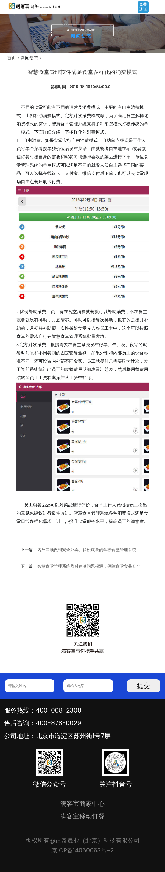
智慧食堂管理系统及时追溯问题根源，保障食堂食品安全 (88, 566)
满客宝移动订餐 (82, 816)
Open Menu (158, 7)
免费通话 (143, 7)
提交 (143, 685)
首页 (11, 58)
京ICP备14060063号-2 (82, 850)
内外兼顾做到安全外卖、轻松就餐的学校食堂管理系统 (86, 550)
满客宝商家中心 (82, 803)
